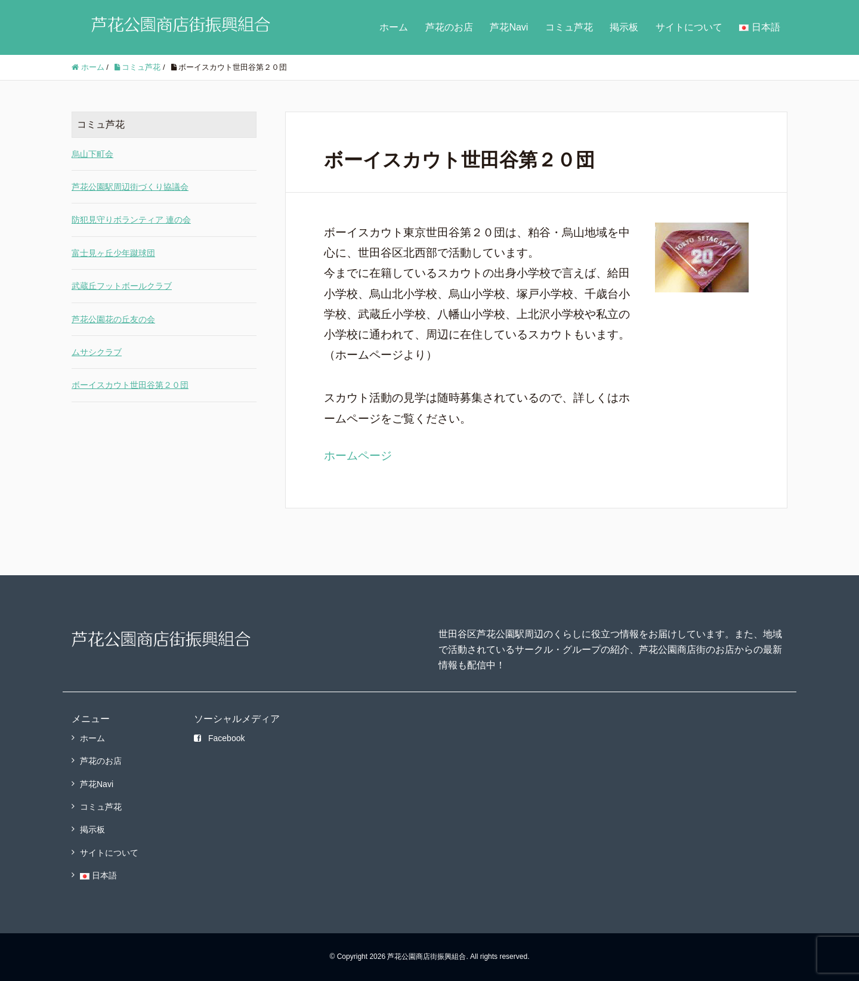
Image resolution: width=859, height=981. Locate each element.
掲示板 (624, 27)
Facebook (219, 738)
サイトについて (689, 27)
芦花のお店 (449, 27)
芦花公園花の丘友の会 (113, 319)
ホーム (393, 27)
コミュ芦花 (569, 27)
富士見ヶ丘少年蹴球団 (113, 253)
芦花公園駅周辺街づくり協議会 (130, 187)
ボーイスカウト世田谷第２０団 (130, 385)
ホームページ (358, 455)
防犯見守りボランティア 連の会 (131, 219)
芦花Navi (509, 27)
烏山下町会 (92, 154)
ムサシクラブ (97, 352)
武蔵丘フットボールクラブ (122, 286)
